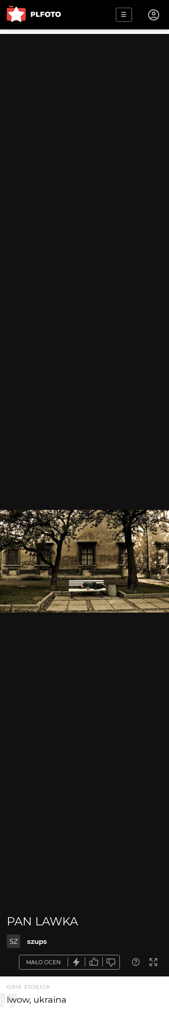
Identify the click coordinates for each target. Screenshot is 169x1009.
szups (37, 941)
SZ (13, 941)
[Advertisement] (84, 118)
